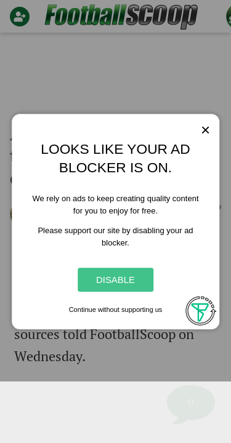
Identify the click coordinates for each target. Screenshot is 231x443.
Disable (115, 279)
